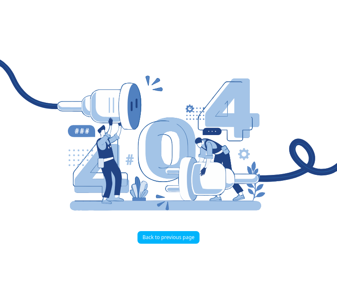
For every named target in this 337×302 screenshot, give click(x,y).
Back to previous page (168, 237)
